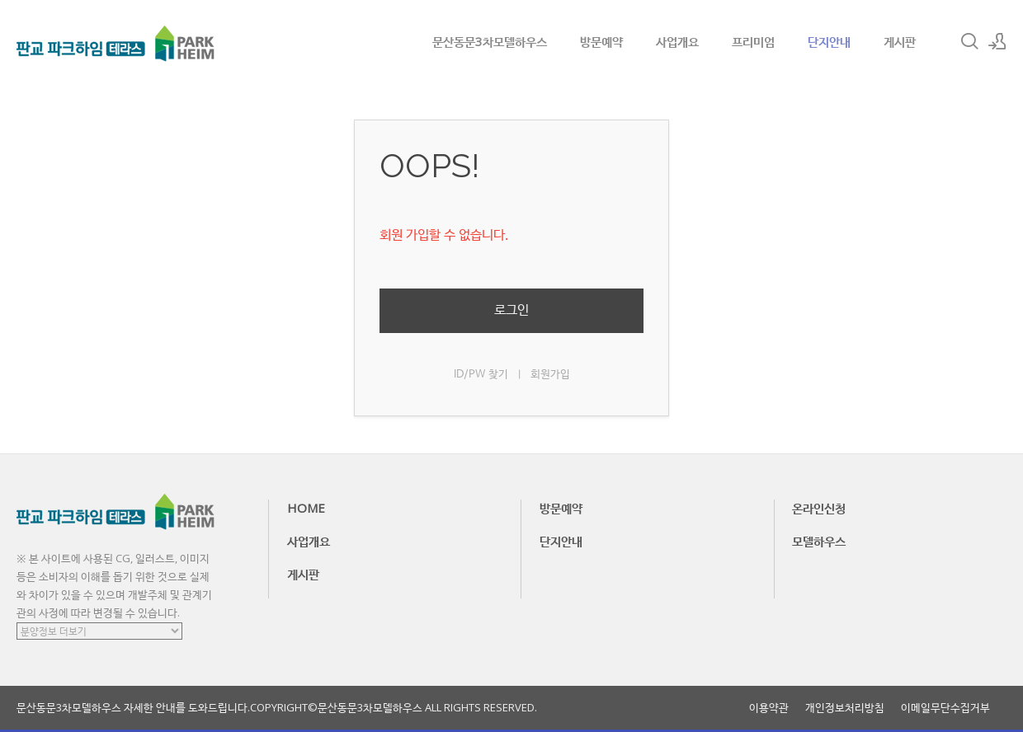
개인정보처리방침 (844, 708)
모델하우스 (819, 541)
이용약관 (769, 708)
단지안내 (829, 41)
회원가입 (550, 374)
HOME (306, 508)
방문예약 (601, 41)
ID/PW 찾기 (481, 374)
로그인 (511, 310)
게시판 (900, 41)
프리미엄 (753, 41)
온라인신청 (819, 508)
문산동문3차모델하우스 (489, 41)
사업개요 (677, 41)
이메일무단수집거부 (945, 708)
